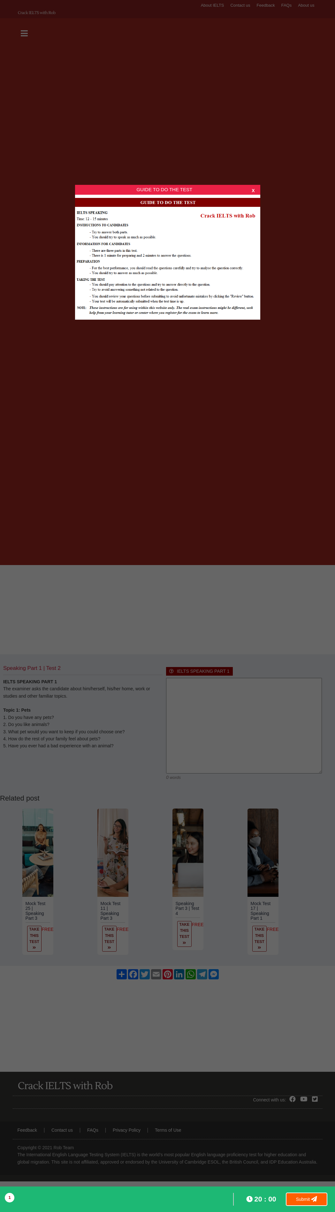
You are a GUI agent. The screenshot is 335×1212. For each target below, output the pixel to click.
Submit (306, 1199)
